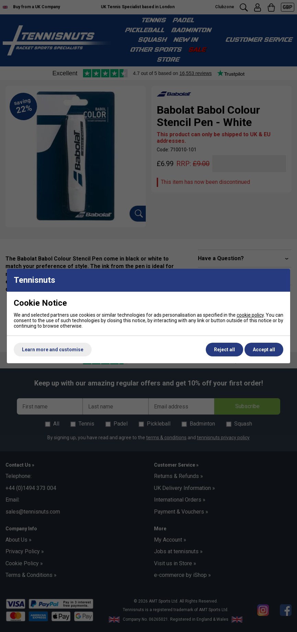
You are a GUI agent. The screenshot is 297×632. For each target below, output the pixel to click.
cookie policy (250, 315)
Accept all (264, 349)
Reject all (224, 349)
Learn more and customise (52, 349)
